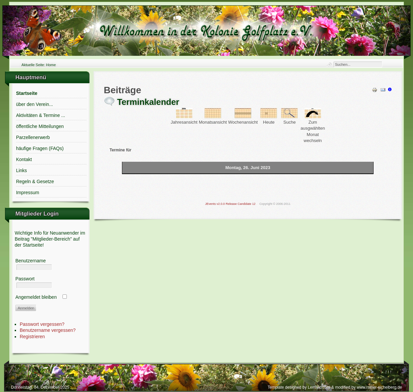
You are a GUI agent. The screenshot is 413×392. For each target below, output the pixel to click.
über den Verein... (34, 104)
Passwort (25, 278)
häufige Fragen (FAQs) (39, 148)
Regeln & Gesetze (35, 181)
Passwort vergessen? (42, 324)
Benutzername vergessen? (48, 330)
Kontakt (24, 159)
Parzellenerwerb (33, 137)
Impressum (27, 192)
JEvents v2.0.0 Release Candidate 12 (230, 204)
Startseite (26, 93)
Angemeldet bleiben (36, 297)
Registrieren (32, 336)
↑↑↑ (388, 371)
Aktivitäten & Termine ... (40, 115)
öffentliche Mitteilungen (40, 126)
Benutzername (30, 260)
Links (21, 170)
